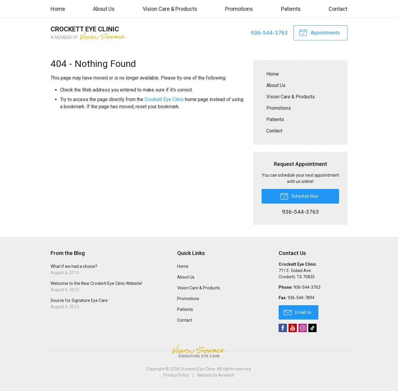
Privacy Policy (176, 375)
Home (58, 9)
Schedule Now (299, 196)
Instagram (302, 328)
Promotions (239, 9)
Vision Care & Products (170, 9)
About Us (104, 9)
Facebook (283, 328)
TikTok (312, 328)
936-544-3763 (269, 32)
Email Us (297, 312)
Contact (338, 9)
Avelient (226, 375)
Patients (291, 9)
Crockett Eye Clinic (164, 99)
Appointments (319, 32)
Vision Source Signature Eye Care (199, 350)
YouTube (292, 328)
